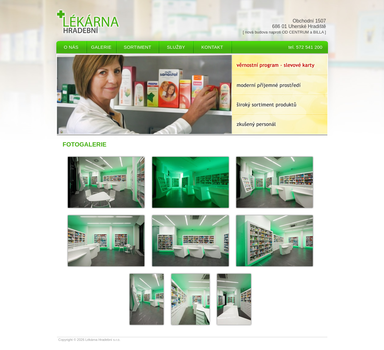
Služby (176, 47)
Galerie (101, 47)
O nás (71, 47)
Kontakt (212, 47)
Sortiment (137, 47)
